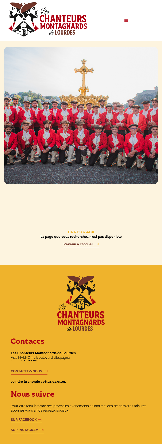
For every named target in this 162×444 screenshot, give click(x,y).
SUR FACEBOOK (24, 420)
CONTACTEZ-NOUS (26, 371)
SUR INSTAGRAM (25, 430)
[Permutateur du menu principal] (126, 20)
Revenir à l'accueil (78, 244)
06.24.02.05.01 (54, 382)
